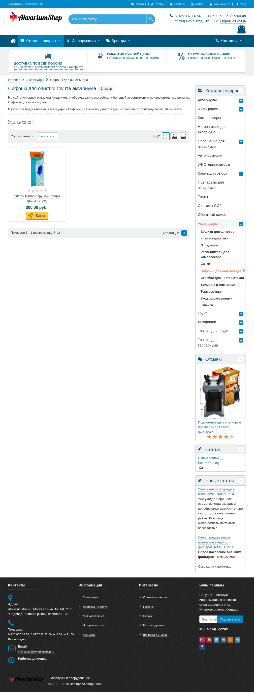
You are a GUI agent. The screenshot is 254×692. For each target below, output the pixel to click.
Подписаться (230, 619)
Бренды (119, 41)
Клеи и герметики (214, 238)
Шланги (207, 305)
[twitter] (217, 640)
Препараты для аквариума (211, 185)
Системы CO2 (210, 206)
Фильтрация (208, 109)
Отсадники (209, 245)
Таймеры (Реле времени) (221, 285)
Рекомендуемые (153, 625)
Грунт (202, 313)
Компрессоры (209, 118)
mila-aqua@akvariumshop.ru (36, 651)
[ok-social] (230, 640)
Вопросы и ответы (155, 634)
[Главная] (13, 41)
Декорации (207, 322)
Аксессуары (208, 224)
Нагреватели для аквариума (212, 129)
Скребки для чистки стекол (222, 278)
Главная (14, 80)
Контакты (229, 41)
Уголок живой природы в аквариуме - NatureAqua (216, 491)
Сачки (205, 264)
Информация (84, 41)
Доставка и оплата (95, 606)
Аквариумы (207, 100)
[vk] (223, 640)
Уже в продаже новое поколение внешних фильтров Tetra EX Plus (215, 542)
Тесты (203, 197)
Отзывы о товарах (155, 597)
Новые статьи (208, 458)
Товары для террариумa (208, 342)
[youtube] (209, 640)
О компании (90, 597)
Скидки (147, 616)
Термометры (211, 291)
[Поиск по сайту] (104, 19)
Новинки (148, 606)
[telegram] (238, 640)
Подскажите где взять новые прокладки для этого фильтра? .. (219, 427)
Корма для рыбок (212, 173)
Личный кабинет (93, 616)
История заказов (94, 625)
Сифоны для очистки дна (221, 271)
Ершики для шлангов (218, 231)
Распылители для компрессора (215, 254)
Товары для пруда (213, 331)
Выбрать (47, 136)
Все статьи (206, 463)
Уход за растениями (216, 298)
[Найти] (150, 19)
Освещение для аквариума (211, 144)
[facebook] (202, 647)
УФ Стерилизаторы (214, 164)
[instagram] (202, 640)
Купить (35, 216)
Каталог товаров (41, 41)
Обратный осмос (212, 215)
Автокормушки (210, 155)
